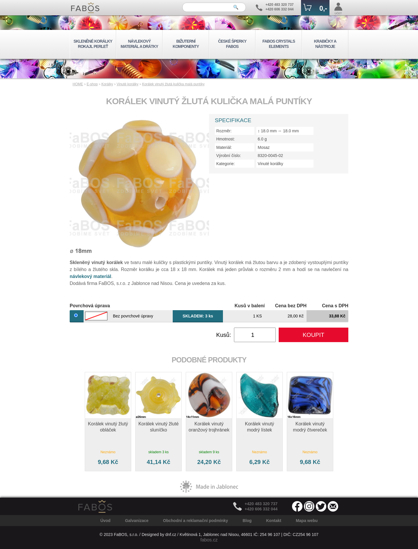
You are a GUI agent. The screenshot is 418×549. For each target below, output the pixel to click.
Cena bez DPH (291, 305)
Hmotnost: (225, 139)
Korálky (107, 84)
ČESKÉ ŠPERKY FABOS (232, 44)
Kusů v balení (250, 305)
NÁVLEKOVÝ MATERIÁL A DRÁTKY (139, 44)
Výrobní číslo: (228, 155)
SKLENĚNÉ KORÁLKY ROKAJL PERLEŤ (92, 44)
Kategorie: (225, 163)
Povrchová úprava (90, 305)
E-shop (92, 84)
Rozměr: (224, 131)
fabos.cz (209, 539)
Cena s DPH (335, 305)
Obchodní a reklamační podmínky (195, 520)
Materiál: (224, 147)
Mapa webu (307, 520)
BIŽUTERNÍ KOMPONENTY (186, 44)
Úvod (105, 520)
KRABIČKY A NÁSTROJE (325, 44)
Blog (247, 520)
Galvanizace (137, 520)
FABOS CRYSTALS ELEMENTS (278, 44)
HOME (78, 84)
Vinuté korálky (127, 84)
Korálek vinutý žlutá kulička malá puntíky (173, 84)
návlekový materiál (90, 276)
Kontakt (273, 520)
